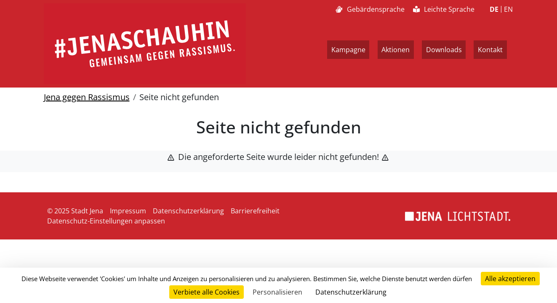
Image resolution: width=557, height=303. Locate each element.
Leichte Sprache (443, 9)
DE (494, 9)
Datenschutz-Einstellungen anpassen (106, 221)
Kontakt (490, 49)
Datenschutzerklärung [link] (350, 292)
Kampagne (348, 49)
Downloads (444, 49)
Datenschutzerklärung (188, 210)
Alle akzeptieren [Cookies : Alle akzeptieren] (510, 278)
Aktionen (395, 49)
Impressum (128, 210)
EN (508, 9)
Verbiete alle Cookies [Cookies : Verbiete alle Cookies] (206, 292)
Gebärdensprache (370, 9)
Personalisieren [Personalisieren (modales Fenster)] (277, 292)
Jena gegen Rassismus (87, 97)
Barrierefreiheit (255, 210)
